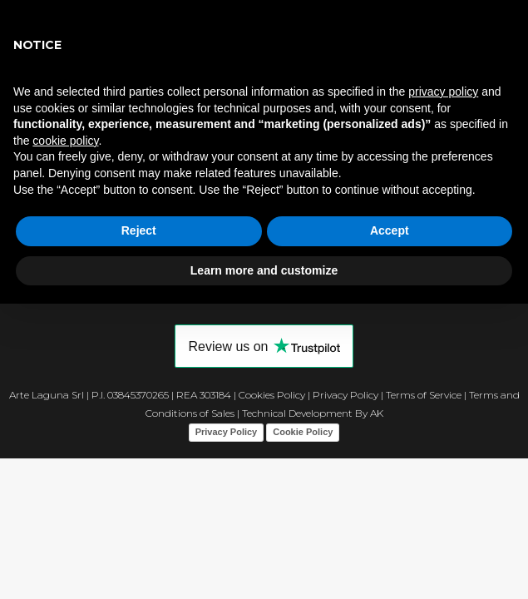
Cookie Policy (303, 432)
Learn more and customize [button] (264, 270)
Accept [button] (389, 230)
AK (376, 413)
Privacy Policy (345, 395)
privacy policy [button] (443, 91)
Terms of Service (423, 395)
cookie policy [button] (65, 140)
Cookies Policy (272, 395)
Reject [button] (138, 230)
